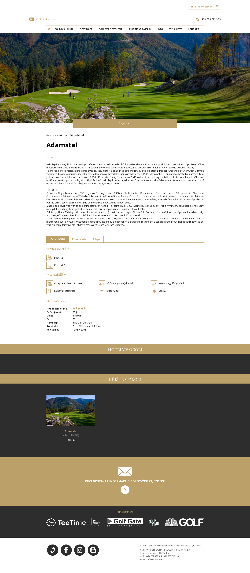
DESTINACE (86, 29)
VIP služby (175, 29)
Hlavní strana (52, 135)
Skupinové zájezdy (140, 29)
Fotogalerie (79, 239)
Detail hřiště (57, 239)
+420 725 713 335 (210, 19)
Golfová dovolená (110, 29)
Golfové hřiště (66, 135)
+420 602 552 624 (154, 556)
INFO (160, 29)
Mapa (96, 239)
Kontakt (193, 29)
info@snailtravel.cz (45, 19)
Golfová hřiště (64, 29)
